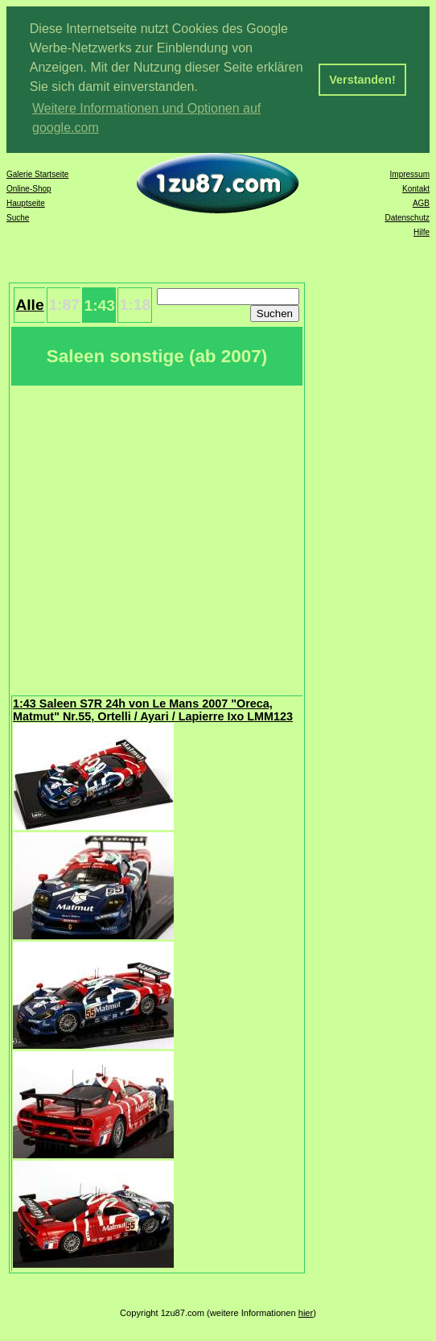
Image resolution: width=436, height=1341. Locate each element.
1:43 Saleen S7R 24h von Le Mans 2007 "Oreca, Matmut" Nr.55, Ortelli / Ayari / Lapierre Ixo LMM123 (153, 710)
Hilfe (421, 232)
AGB (421, 203)
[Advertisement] (151, 539)
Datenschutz (407, 217)
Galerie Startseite (37, 174)
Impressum (410, 174)
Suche (17, 217)
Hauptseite (25, 203)
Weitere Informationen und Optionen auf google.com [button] (146, 117)
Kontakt (416, 188)
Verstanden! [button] (362, 79)
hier (306, 1313)
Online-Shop (28, 188)
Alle (29, 304)
